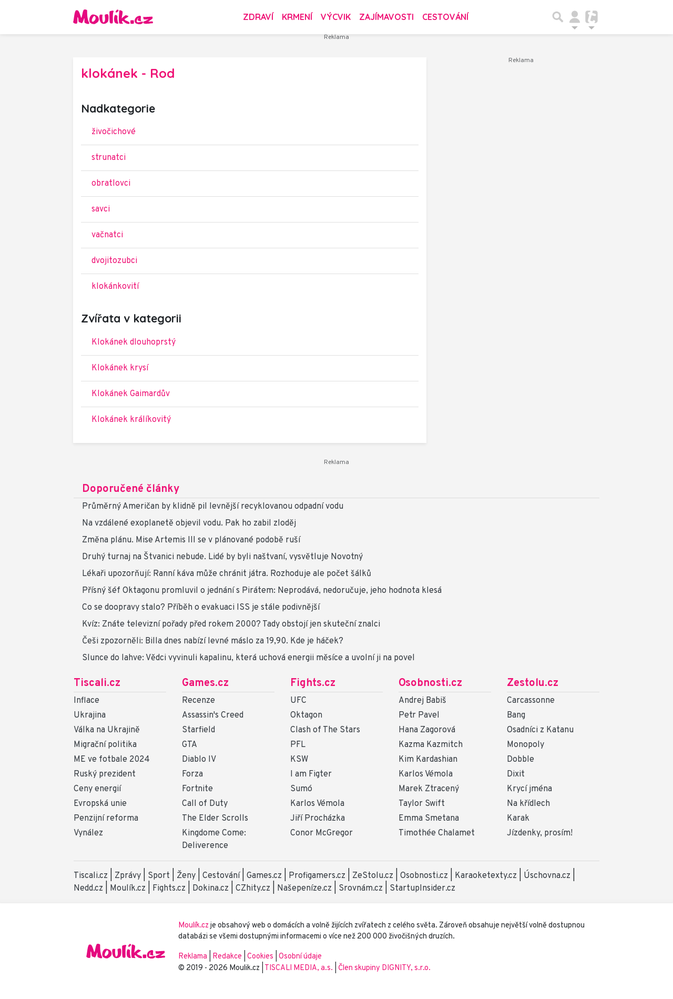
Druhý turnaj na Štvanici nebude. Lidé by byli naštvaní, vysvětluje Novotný (222, 557)
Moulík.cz (128, 888)
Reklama (192, 957)
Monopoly (525, 745)
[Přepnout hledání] (557, 16)
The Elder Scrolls (215, 818)
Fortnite (197, 789)
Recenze (198, 700)
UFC (298, 700)
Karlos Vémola (317, 804)
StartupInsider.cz (422, 888)
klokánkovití (115, 286)
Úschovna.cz (547, 876)
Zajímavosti (386, 17)
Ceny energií (97, 789)
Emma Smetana (429, 818)
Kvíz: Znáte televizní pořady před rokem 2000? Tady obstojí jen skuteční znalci (231, 624)
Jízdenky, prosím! (540, 833)
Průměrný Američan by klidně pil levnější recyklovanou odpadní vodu (212, 506)
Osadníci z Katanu (540, 730)
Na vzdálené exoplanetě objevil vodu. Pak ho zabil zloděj (189, 523)
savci (100, 209)
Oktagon (306, 715)
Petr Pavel (419, 715)
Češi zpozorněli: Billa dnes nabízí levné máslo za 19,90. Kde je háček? (212, 641)
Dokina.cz (210, 888)
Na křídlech (528, 804)
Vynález (88, 833)
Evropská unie (100, 804)
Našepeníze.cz (304, 888)
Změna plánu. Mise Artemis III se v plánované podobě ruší (191, 540)
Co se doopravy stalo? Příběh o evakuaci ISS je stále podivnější (201, 607)
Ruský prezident (105, 774)
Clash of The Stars (325, 730)
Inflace (86, 700)
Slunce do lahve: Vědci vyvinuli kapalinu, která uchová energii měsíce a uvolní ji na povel (248, 658)
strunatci (108, 158)
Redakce (227, 957)
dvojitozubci (114, 261)
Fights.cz (312, 683)
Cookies (260, 957)
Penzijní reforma (106, 818)
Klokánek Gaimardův (130, 394)
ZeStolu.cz (372, 876)
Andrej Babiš (422, 700)
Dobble (520, 759)
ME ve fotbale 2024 (112, 759)
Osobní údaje (300, 957)
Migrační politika (105, 745)
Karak (518, 818)
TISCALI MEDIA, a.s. (299, 968)
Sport (159, 876)
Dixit (516, 774)
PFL (297, 745)
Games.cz (205, 683)
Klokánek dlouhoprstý (133, 342)
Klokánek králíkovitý (131, 420)
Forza (192, 774)
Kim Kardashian (428, 759)
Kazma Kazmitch (431, 745)
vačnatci (107, 235)
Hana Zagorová (427, 730)
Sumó (301, 789)
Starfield (198, 730)
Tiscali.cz (97, 683)
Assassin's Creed (212, 715)
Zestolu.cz (532, 683)
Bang (516, 715)
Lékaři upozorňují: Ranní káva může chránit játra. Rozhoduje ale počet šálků (226, 574)
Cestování (445, 17)
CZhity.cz (253, 888)
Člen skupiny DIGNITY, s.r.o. (384, 968)
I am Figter (311, 774)
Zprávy (128, 876)
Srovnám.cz (361, 888)
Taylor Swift (422, 804)
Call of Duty (205, 804)
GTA (189, 745)
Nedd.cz (88, 888)
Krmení (297, 17)
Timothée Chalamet (437, 833)
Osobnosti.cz (430, 683)
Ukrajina (90, 715)
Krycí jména (529, 789)
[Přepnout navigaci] (574, 16)
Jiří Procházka (317, 818)
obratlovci (110, 183)
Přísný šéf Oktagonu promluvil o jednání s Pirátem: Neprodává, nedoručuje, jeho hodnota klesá (262, 591)
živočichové (113, 132)
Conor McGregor (321, 833)
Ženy (186, 876)
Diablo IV (199, 759)
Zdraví (258, 17)
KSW (299, 759)
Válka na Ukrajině (107, 730)
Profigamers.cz (317, 876)
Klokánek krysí (119, 368)
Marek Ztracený (429, 789)
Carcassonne (531, 700)
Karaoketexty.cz (486, 876)
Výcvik (336, 17)
